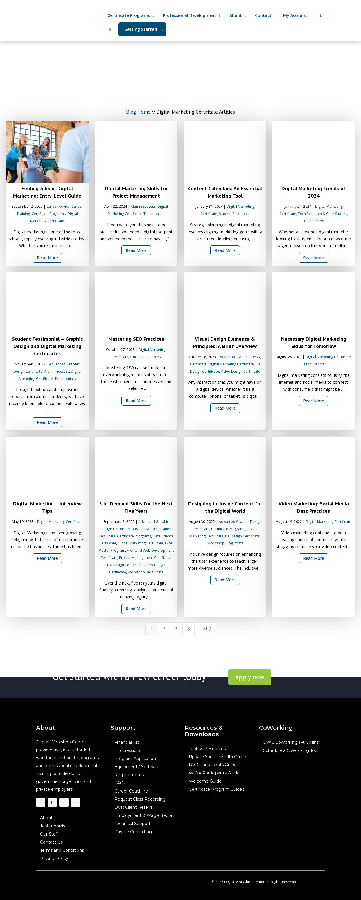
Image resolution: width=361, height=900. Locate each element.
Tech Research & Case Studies (322, 213)
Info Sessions (127, 750)
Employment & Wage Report (144, 815)
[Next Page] (188, 628)
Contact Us (51, 842)
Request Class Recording (140, 799)
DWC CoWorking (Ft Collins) (291, 742)
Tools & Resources (207, 749)
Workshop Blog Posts (145, 572)
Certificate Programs (49, 213)
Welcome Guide (205, 781)
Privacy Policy (54, 858)
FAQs (119, 783)
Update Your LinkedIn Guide (217, 757)
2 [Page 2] (164, 628)
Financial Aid (126, 742)
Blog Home (138, 112)
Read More (47, 257)
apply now (249, 677)
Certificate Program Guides (216, 789)
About (46, 818)
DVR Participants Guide (213, 765)
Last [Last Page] (205, 629)
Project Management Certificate (145, 557)
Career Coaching (131, 791)
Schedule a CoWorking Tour (291, 750)
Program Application (135, 758)
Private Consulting (133, 832)
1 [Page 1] (151, 628)
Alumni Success (143, 206)
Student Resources (234, 213)
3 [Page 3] (176, 628)
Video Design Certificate (240, 371)
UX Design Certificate (124, 564)
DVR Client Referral (134, 807)
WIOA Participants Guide (214, 773)
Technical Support (132, 824)
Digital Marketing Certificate (231, 364)
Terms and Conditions (62, 850)
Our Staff (49, 834)
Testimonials (153, 213)
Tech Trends (313, 220)
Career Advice (58, 206)
